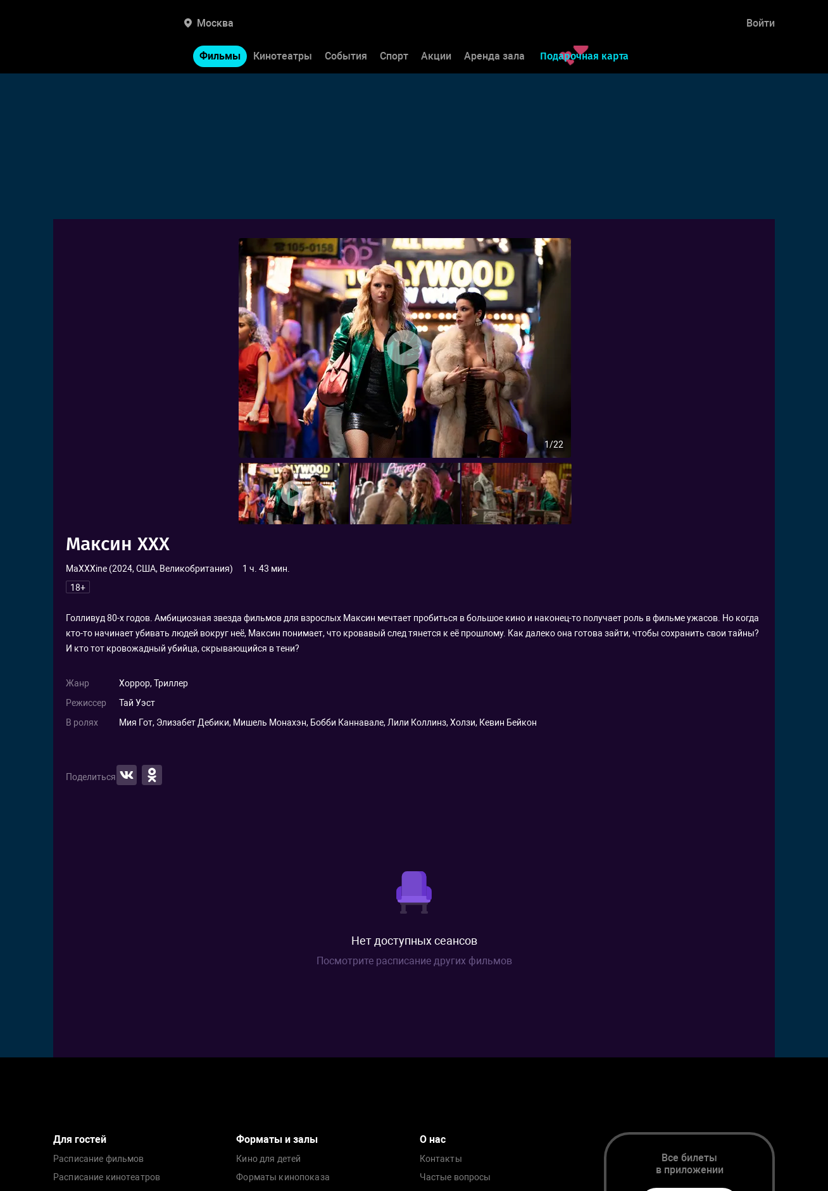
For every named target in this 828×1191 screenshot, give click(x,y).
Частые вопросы (455, 1177)
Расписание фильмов (98, 1159)
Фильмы (220, 56)
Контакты (441, 1159)
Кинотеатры (282, 56)
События (346, 56)
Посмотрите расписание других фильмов (414, 961)
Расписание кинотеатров (106, 1177)
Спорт (394, 56)
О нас (433, 1139)
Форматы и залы (277, 1139)
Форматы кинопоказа (283, 1177)
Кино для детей (268, 1159)
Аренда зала (494, 56)
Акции (436, 56)
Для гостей (79, 1139)
